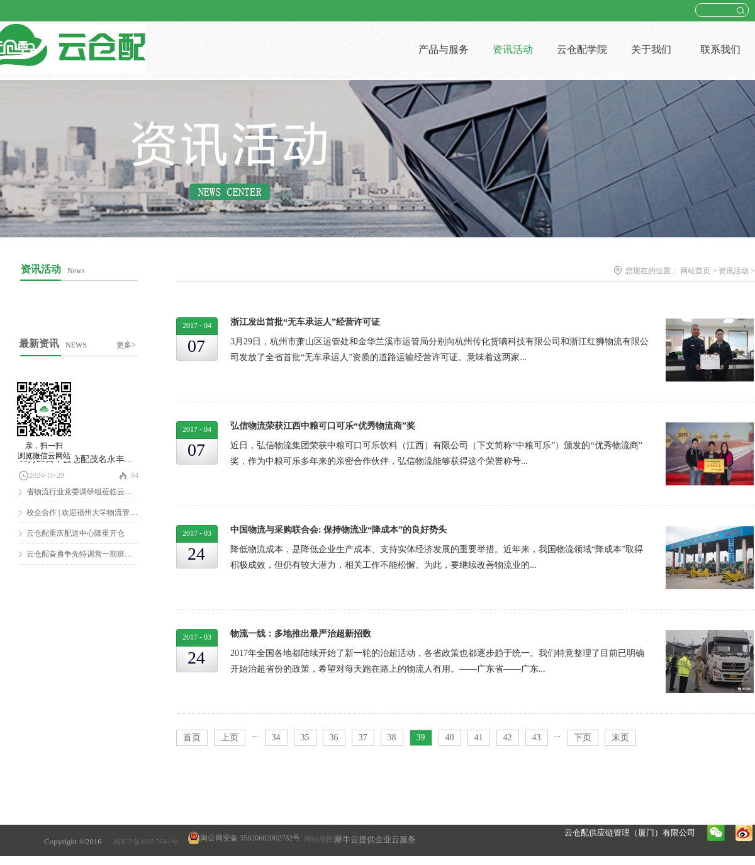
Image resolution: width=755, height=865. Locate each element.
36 (334, 737)
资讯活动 (734, 270)
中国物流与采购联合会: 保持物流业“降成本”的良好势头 (338, 529)
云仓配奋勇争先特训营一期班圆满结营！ (94, 554)
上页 (229, 737)
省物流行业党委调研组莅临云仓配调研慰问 (98, 491)
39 (421, 737)
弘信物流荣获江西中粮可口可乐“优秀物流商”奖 (322, 426)
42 (507, 737)
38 (392, 737)
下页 (582, 737)
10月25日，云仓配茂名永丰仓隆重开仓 (94, 459)
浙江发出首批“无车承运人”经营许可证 (305, 322)
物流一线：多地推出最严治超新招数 (300, 633)
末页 (620, 737)
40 (449, 737)
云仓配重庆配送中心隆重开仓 (75, 533)
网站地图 (317, 839)
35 (305, 737)
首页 (192, 737)
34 (276, 737)
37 (363, 737)
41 (478, 737)
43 (536, 737)
